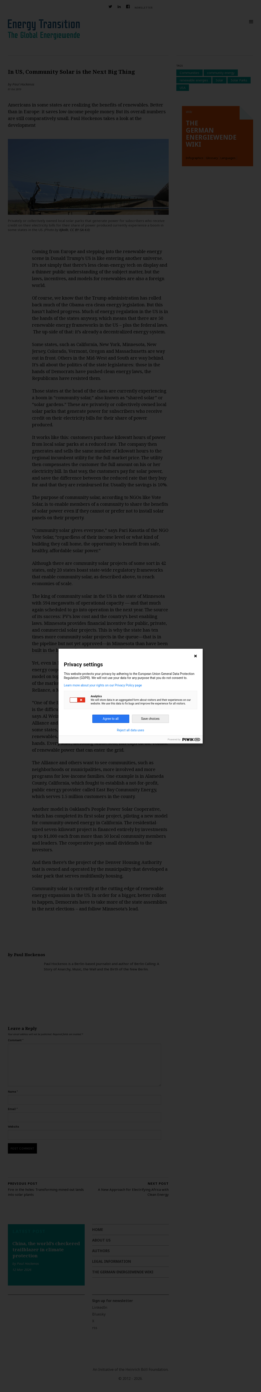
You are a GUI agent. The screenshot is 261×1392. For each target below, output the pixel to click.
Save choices (150, 718)
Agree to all (110, 718)
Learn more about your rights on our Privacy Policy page (103, 685)
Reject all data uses (130, 730)
